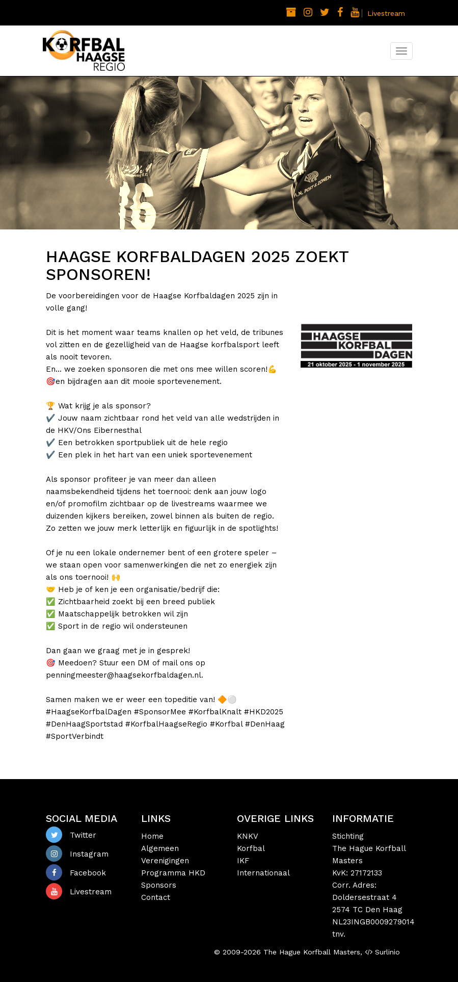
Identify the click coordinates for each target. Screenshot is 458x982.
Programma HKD (173, 872)
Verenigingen (165, 860)
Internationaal (263, 872)
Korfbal (251, 848)
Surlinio (387, 952)
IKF (243, 860)
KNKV (247, 836)
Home (152, 836)
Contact (155, 897)
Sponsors (158, 885)
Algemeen (160, 848)
